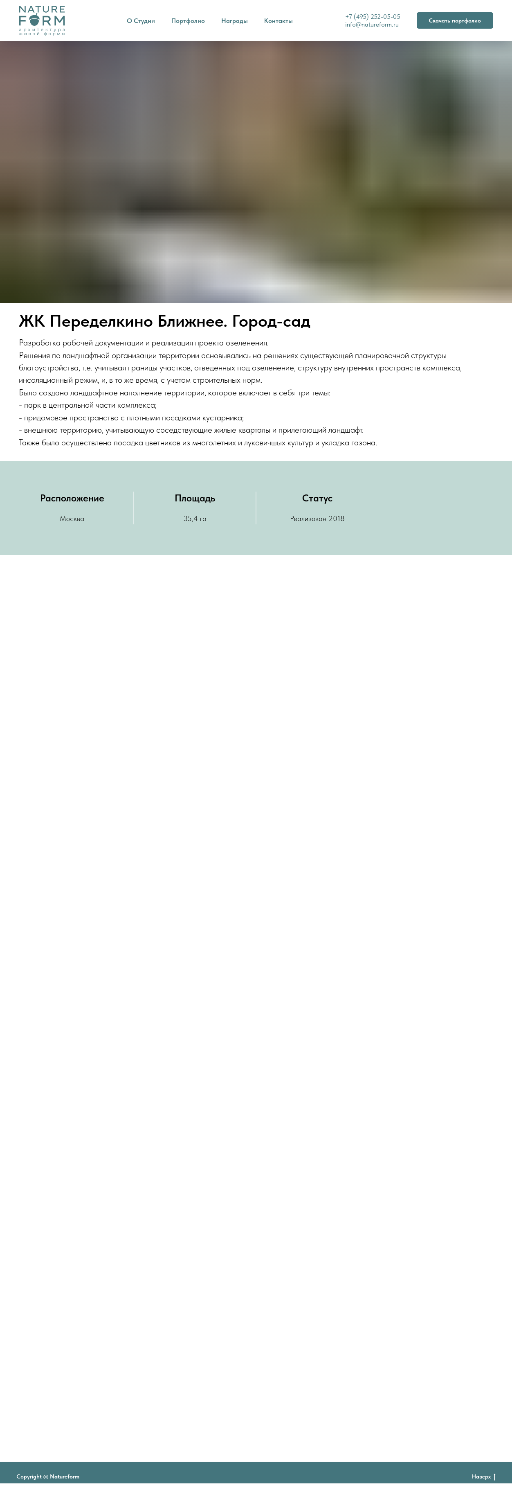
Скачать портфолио (455, 20)
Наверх (484, 1477)
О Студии (141, 21)
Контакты (278, 21)
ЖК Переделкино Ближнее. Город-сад (164, 320)
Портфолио (188, 21)
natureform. (377, 24)
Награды (234, 21)
